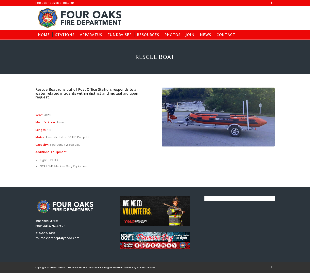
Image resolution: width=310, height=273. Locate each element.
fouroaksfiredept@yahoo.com (57, 238)
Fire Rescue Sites (146, 267)
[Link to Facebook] (272, 3)
